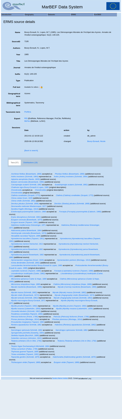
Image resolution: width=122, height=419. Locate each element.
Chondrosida (15, 190)
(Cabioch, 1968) (79, 212)
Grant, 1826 (20, 198)
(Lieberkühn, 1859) (24, 308)
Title (18, 61)
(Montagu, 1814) (23, 209)
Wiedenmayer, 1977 (27, 206)
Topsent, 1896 (24, 236)
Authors (16, 48)
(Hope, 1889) (71, 284)
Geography (29, 15)
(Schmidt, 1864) (23, 176)
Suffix (17, 74)
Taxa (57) (15, 162)
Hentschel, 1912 (26, 244)
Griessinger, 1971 (27, 225)
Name (17, 32)
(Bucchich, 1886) (24, 335)
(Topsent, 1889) (25, 362)
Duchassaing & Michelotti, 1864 (29, 346)
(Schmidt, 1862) (70, 185)
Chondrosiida (39, 190)
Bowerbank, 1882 (26, 249)
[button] (10, 174)
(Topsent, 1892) (23, 306)
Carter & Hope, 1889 (28, 279)
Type (18, 81)
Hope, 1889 (24, 284)
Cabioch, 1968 (27, 212)
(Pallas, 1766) (23, 349)
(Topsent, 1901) (26, 238)
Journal (16, 68)
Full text (16, 87)
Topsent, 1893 (26, 322)
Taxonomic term (13, 112)
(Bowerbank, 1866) (25, 174)
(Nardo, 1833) (24, 179)
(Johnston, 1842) (25, 338)
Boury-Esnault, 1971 (27, 300)
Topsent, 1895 (23, 352)
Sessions (16, 128)
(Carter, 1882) (27, 273)
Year (18, 54)
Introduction (6, 15)
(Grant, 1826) (26, 260)
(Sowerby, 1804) (26, 333)
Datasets (51, 15)
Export (17, 118)
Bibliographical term (13, 104)
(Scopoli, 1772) (24, 195)
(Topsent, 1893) (26, 314)
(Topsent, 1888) (25, 271)
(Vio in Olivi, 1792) (25, 341)
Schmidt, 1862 (25, 185)
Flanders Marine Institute (60, 378)
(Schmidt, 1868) (24, 203)
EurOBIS (97, 15)
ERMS (73, 15)
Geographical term (14, 95)
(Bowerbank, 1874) (25, 220)
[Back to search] (31, 150)
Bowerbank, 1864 (25, 230)
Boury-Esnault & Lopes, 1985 (29, 187)
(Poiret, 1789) (23, 317)
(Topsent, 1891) (23, 222)
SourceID (16, 41)
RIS (26, 118)
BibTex (27, 121)
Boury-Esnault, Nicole (96, 141)
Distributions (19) (30, 162)
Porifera (27, 112)
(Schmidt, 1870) (24, 357)
